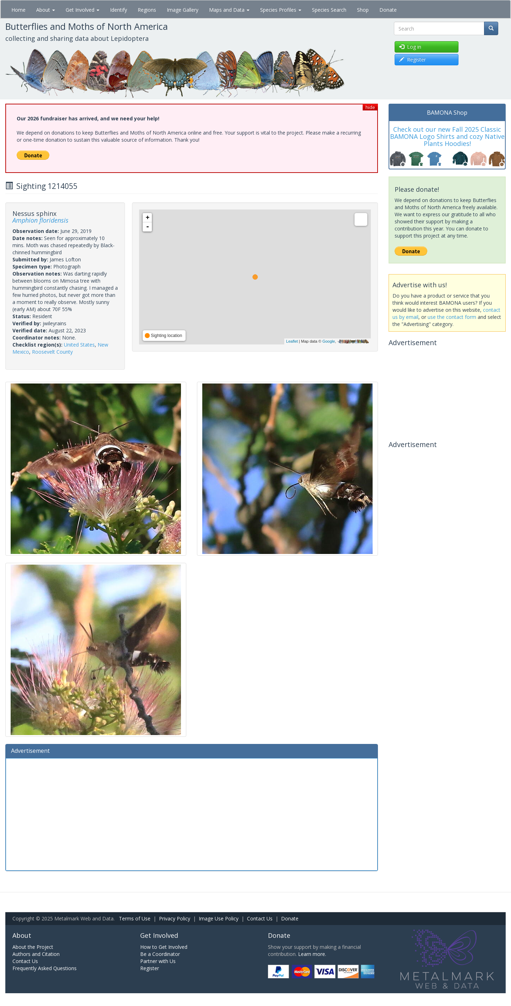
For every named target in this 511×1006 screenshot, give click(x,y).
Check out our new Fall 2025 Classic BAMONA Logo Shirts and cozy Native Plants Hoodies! (447, 136)
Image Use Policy (218, 918)
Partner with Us (158, 961)
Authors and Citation (36, 954)
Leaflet (292, 341)
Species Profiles (280, 9)
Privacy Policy (174, 918)
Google (328, 341)
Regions (147, 9)
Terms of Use (134, 918)
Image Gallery (182, 9)
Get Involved (82, 9)
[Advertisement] (191, 813)
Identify (118, 9)
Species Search (329, 9)
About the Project (32, 947)
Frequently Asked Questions (44, 968)
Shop (363, 9)
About (45, 9)
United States (79, 344)
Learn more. (312, 954)
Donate (388, 9)
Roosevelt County (52, 351)
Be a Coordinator (160, 954)
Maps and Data (229, 9)
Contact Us (260, 918)
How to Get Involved (163, 947)
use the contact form (452, 317)
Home (18, 9)
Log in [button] (410, 46)
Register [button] (412, 59)
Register (149, 968)
